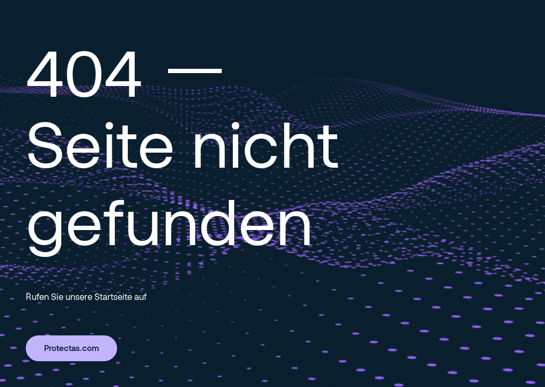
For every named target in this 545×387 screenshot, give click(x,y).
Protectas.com (71, 348)
